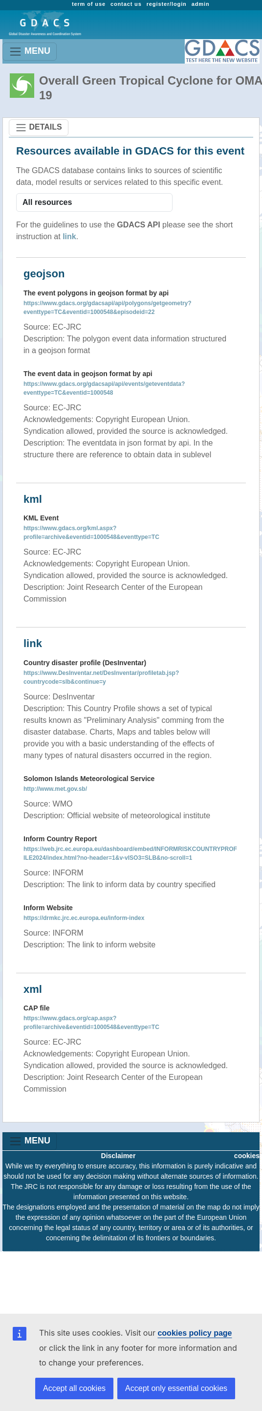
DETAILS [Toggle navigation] (38, 128)
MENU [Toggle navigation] (29, 51)
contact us (126, 4)
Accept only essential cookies (176, 1388)
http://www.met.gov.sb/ (55, 788)
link (69, 236)
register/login (167, 4)
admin (201, 4)
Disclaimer (118, 1156)
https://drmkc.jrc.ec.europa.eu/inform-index (83, 918)
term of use (89, 4)
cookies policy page (194, 1333)
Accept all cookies (74, 1388)
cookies (247, 1156)
